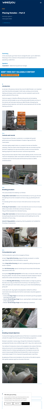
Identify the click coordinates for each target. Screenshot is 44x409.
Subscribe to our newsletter (10, 75)
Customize (8, 403)
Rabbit (10, 18)
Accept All (26, 403)
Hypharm (10, 16)
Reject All (17, 403)
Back (3, 8)
